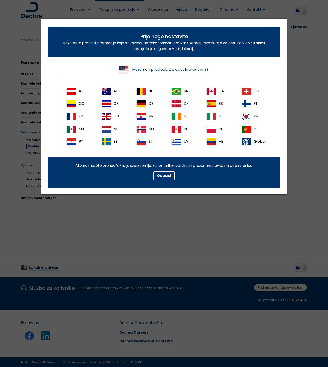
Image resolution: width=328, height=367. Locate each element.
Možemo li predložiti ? (164, 69)
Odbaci (164, 175)
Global (254, 141)
